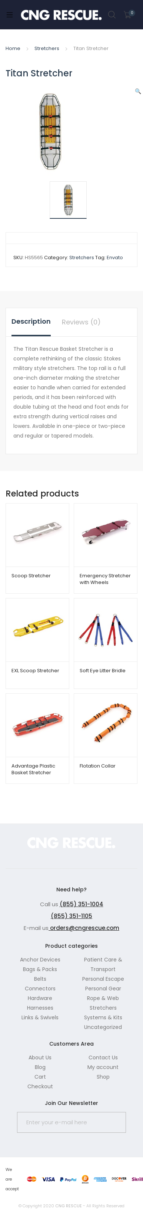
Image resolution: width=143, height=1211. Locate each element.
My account (103, 1067)
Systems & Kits (103, 1017)
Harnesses (40, 1008)
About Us (40, 1057)
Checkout (40, 1086)
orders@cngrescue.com (84, 928)
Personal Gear (103, 988)
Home (13, 48)
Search (112, 15)
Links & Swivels (40, 1017)
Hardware (40, 998)
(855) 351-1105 (71, 916)
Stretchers (46, 48)
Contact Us (103, 1057)
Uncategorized (103, 1027)
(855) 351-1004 (81, 904)
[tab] (31, 322)
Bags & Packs (40, 969)
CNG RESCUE (68, 1206)
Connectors (40, 988)
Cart (40, 1076)
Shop (103, 1076)
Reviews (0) (81, 322)
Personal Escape (103, 979)
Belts (40, 979)
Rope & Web (103, 998)
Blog (40, 1067)
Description (31, 321)
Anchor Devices (40, 959)
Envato (115, 257)
